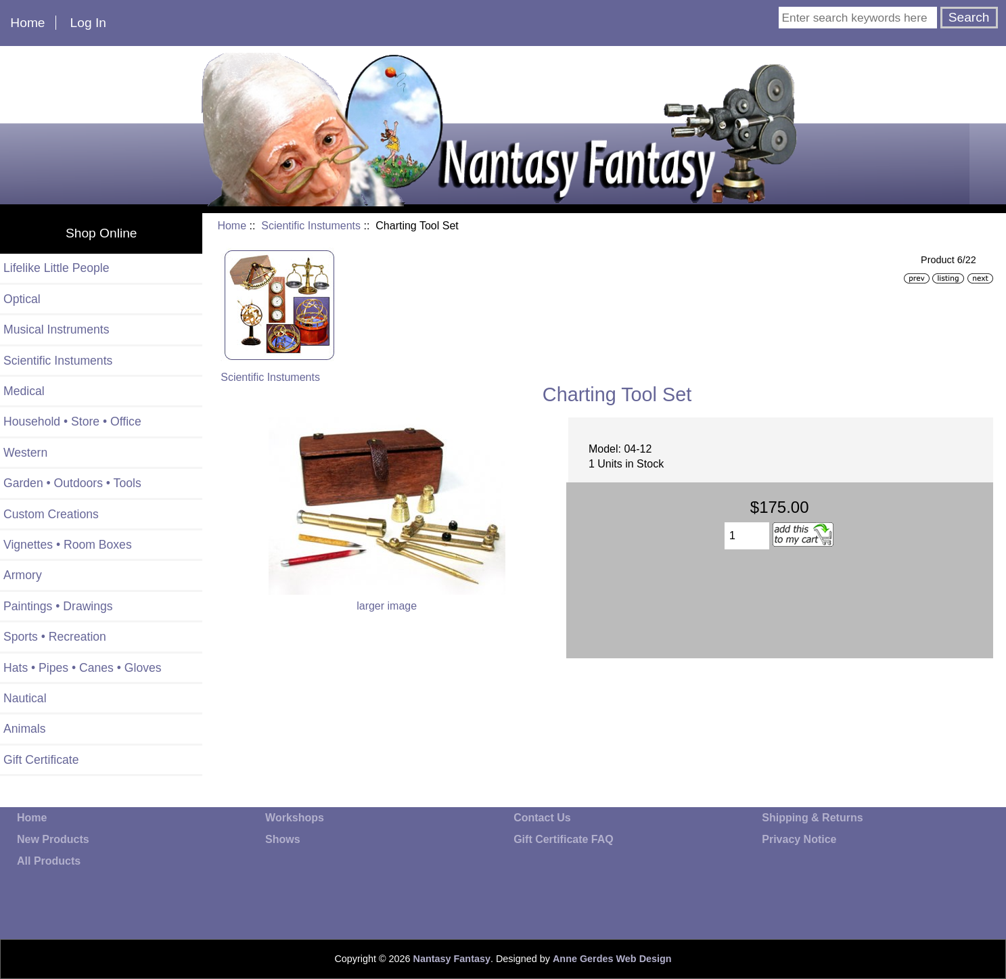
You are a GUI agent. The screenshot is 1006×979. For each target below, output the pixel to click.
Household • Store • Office (72, 421)
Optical (22, 299)
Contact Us (541, 817)
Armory (22, 575)
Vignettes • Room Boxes (67, 544)
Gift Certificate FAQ (563, 839)
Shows (282, 839)
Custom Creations (51, 514)
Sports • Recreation (54, 636)
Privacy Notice (799, 839)
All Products (49, 861)
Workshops (294, 817)
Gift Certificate (40, 760)
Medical (24, 391)
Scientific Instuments (311, 225)
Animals (24, 728)
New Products (53, 839)
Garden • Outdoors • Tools (72, 483)
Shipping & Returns (812, 817)
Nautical (25, 698)
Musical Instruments (56, 329)
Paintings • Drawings (58, 606)
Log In (88, 23)
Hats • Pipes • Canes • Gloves (82, 668)
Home (27, 23)
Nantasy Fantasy (451, 958)
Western (25, 452)
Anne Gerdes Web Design (612, 958)
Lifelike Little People (56, 268)
